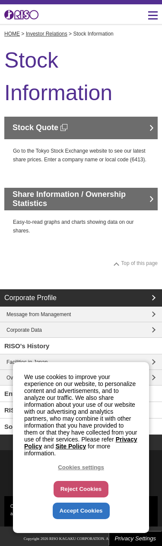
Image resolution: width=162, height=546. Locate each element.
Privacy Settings (135, 538)
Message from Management (38, 314)
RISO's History (26, 346)
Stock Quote (40, 127)
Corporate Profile (30, 297)
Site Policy (70, 446)
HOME (12, 34)
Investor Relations (46, 34)
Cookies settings (81, 467)
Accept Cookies (81, 510)
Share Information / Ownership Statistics (69, 199)
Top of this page (139, 263)
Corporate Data (24, 330)
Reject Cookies (81, 489)
